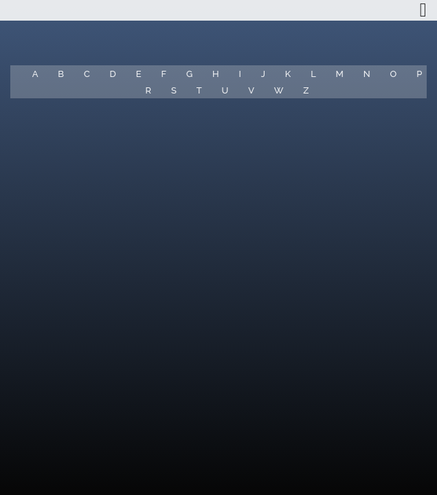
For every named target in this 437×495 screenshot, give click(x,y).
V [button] (251, 90)
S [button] (174, 90)
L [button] (313, 74)
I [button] (239, 74)
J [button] (263, 74)
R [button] (149, 90)
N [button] (366, 74)
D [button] (113, 74)
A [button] (35, 74)
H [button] (215, 74)
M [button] (340, 74)
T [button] (199, 90)
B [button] (61, 74)
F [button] (163, 74)
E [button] (139, 74)
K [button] (288, 74)
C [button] (87, 74)
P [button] (419, 74)
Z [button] (306, 90)
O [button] (393, 74)
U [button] (224, 90)
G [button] (189, 74)
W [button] (279, 90)
